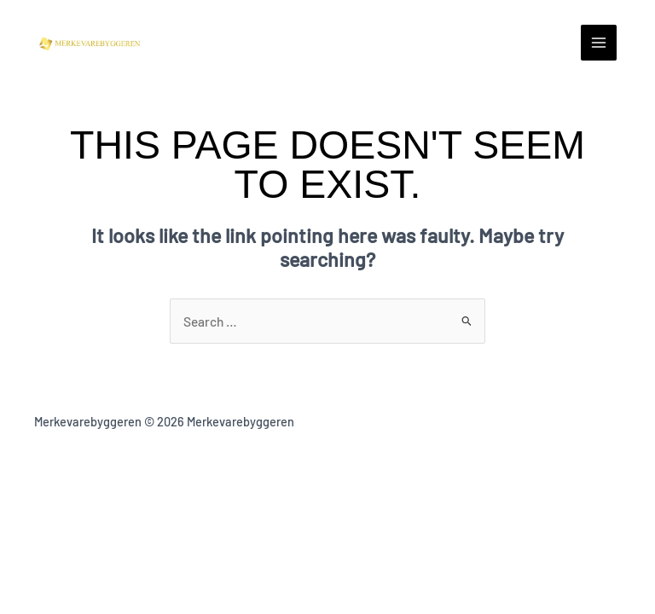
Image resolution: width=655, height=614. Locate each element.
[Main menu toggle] (599, 43)
